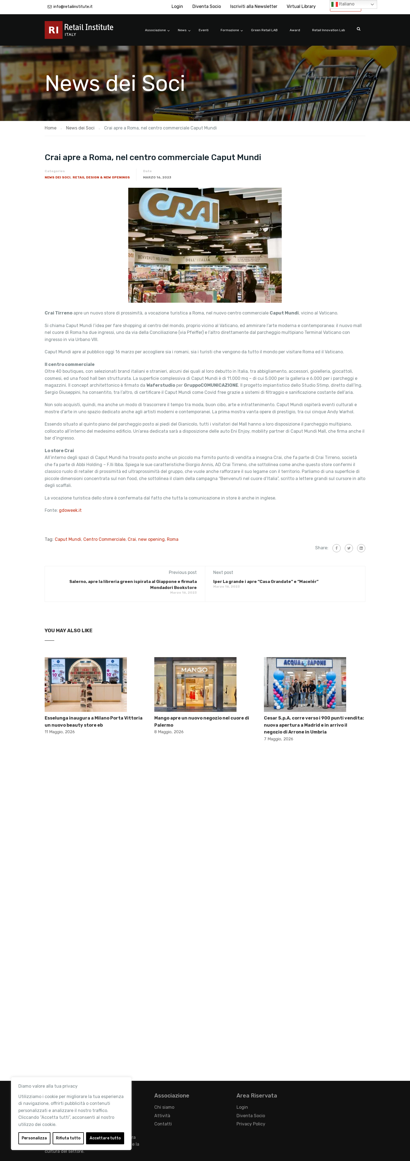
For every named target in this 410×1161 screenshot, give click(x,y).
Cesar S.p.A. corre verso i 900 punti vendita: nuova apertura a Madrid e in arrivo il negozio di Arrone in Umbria (314, 725)
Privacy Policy (251, 1124)
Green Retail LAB (264, 30)
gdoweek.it (70, 510)
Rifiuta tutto (68, 1138)
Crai (132, 539)
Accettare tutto (105, 1138)
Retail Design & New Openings (101, 177)
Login (177, 6)
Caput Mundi (68, 539)
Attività (162, 1115)
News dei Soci (57, 177)
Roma (172, 539)
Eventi (204, 30)
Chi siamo (164, 1107)
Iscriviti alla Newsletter (253, 6)
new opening (151, 539)
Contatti (163, 1124)
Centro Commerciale (104, 539)
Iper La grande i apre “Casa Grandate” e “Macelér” (265, 581)
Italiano (342, 4)
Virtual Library (301, 6)
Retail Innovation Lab (328, 30)
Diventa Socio (206, 6)
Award (295, 30)
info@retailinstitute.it (73, 6)
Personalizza (34, 1138)
